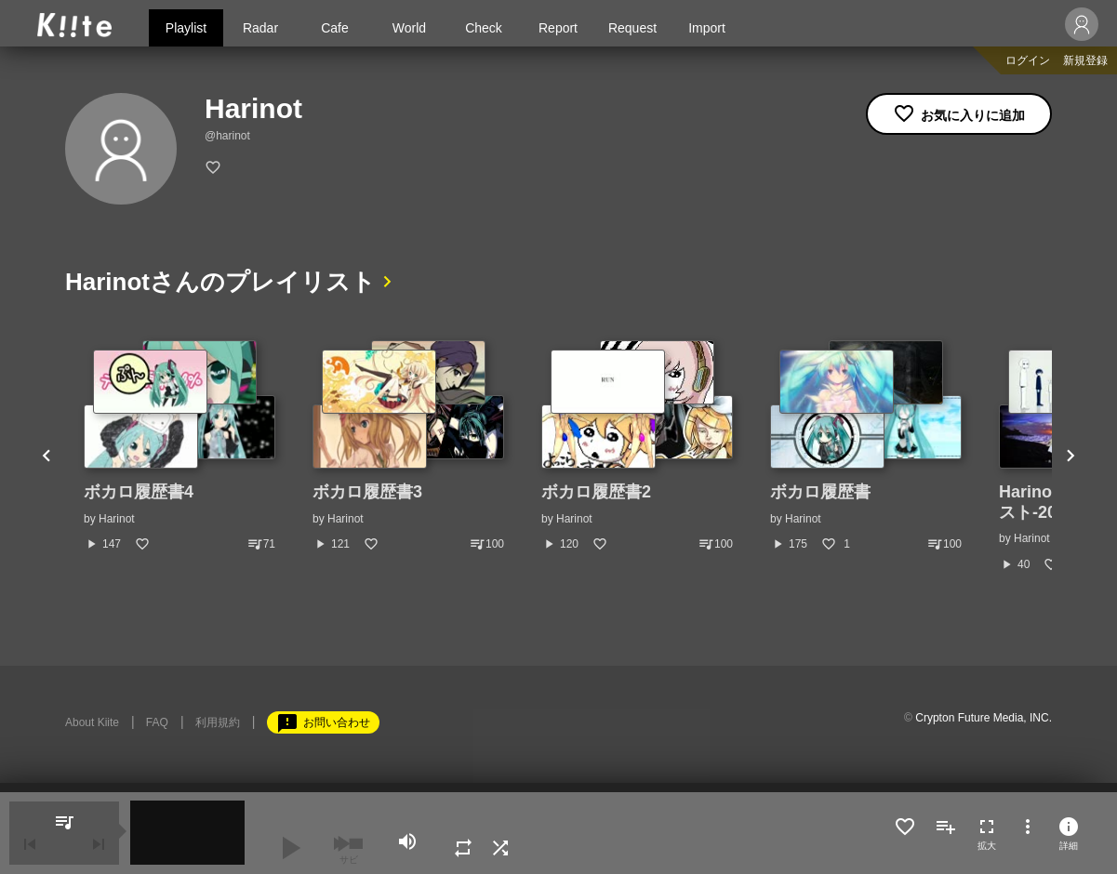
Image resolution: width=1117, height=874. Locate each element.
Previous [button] (46, 456)
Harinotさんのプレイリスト (220, 282)
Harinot (117, 518)
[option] (179, 446)
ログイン (1027, 60)
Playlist (186, 27)
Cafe (335, 27)
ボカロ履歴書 (820, 492)
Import (706, 27)
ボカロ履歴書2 (596, 492)
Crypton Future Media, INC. (983, 717)
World (409, 27)
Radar (260, 27)
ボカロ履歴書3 (367, 492)
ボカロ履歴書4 (138, 492)
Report (558, 27)
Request (632, 27)
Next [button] (1070, 456)
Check (483, 27)
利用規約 (217, 722)
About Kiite (92, 722)
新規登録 (1085, 60)
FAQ (157, 722)
